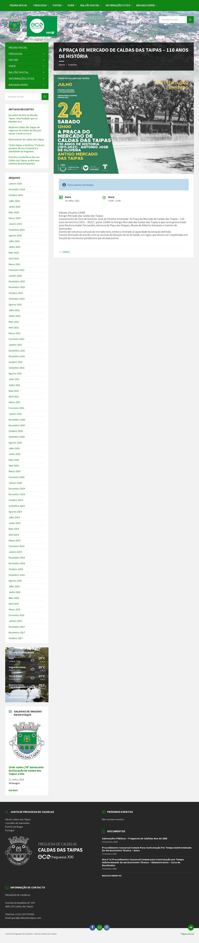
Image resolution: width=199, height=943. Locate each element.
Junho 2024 (14, 206)
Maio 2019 (14, 528)
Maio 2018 (14, 598)
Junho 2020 (14, 454)
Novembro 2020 (17, 425)
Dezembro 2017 (17, 626)
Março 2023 (14, 264)
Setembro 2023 (17, 229)
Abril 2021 (14, 396)
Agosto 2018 (15, 580)
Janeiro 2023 (15, 275)
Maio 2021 (14, 390)
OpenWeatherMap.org (20, 697)
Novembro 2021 (17, 356)
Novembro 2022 (17, 287)
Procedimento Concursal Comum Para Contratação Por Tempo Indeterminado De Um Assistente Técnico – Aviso (147, 849)
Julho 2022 (14, 310)
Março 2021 (14, 402)
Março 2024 (14, 218)
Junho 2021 (14, 385)
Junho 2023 (14, 246)
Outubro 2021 (16, 362)
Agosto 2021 (15, 373)
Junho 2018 (14, 592)
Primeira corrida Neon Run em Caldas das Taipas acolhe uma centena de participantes (24, 160)
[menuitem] (18, 5)
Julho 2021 (14, 379)
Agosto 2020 (15, 442)
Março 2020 (14, 471)
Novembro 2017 (17, 632)
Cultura (66, 251)
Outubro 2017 (16, 638)
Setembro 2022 (17, 298)
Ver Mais (13, 790)
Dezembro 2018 (17, 557)
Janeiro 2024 (15, 223)
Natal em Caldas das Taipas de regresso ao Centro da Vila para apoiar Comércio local (25, 130)
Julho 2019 (14, 517)
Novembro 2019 (17, 494)
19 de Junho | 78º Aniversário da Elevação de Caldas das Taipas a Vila (26, 771)
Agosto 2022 (15, 304)
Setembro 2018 (17, 574)
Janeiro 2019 (15, 551)
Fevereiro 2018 (16, 615)
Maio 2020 (14, 459)
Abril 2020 (14, 465)
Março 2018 (14, 609)
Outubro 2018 (16, 569)
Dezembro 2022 (17, 281)
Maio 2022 (14, 321)
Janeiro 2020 (15, 482)
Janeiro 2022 (15, 344)
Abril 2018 (14, 603)
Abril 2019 (14, 534)
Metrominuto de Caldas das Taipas (26, 139)
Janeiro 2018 (15, 620)
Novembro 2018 (17, 563)
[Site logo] (31, 35)
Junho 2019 (14, 523)
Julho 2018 (14, 586)
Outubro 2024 (16, 195)
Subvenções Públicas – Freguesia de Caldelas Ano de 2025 (134, 838)
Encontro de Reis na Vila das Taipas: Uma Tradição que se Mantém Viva (23, 118)
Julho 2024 (14, 201)
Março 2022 (14, 333)
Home (62, 64)
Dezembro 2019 (17, 488)
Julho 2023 (14, 241)
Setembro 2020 (17, 436)
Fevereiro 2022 (16, 339)
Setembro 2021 (17, 367)
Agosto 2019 (15, 511)
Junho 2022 (14, 315)
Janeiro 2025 (15, 183)
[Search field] (176, 19)
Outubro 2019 (16, 500)
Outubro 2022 (16, 293)
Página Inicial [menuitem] (187, 933)
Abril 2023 (14, 258)
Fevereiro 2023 (16, 270)
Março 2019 (14, 540)
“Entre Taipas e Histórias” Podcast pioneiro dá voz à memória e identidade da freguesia (26, 148)
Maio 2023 (14, 252)
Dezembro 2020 (17, 419)
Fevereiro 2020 (16, 477)
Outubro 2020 (16, 431)
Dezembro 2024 (17, 189)
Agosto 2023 (15, 235)
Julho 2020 (14, 448)
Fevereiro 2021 (16, 408)
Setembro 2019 (17, 505)
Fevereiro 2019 (16, 546)
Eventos (72, 64)
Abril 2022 (14, 327)
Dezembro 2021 (17, 350)
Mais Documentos (111, 875)
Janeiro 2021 (15, 413)
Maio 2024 (14, 212)
